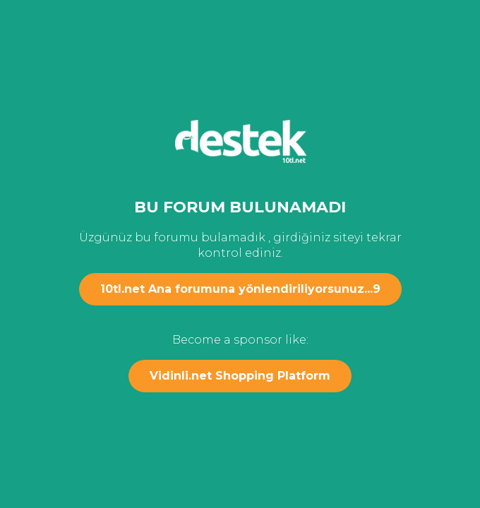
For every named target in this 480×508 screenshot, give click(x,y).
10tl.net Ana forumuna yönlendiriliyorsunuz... (240, 289)
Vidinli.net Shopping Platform (240, 375)
